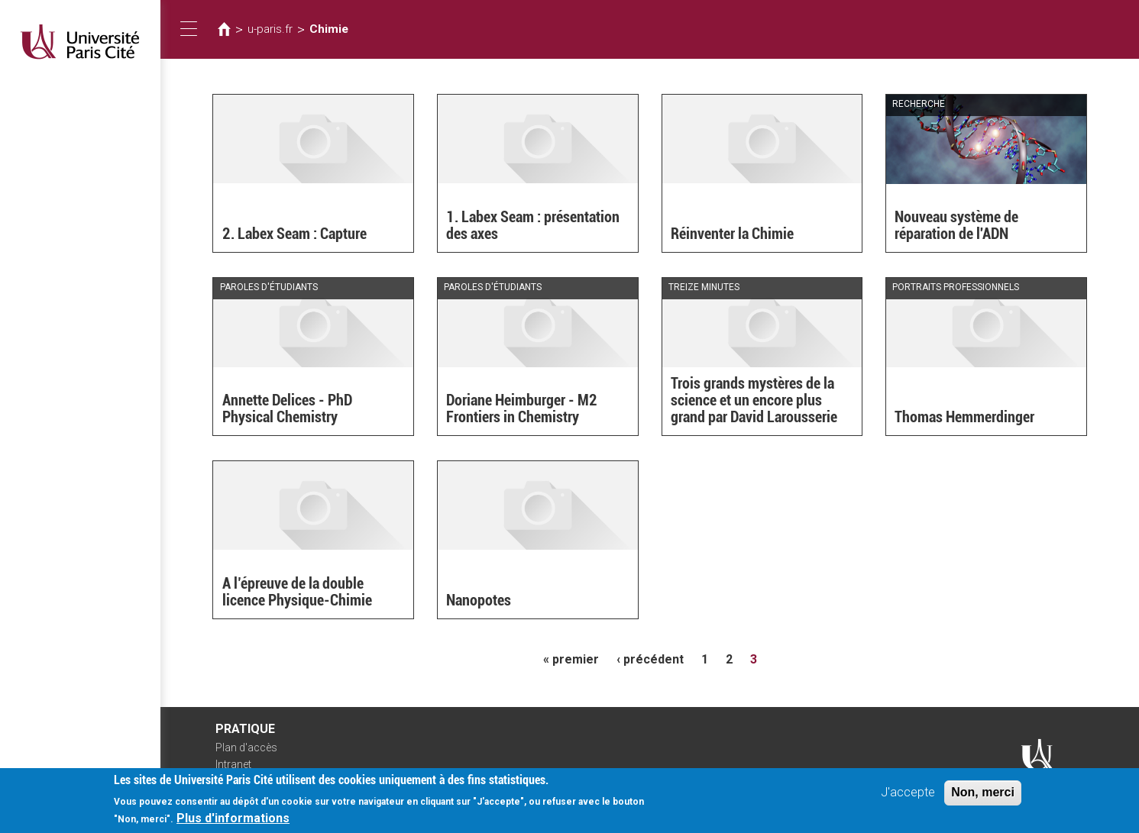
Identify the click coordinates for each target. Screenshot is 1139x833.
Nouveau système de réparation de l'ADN (956, 225)
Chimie (328, 29)
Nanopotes (478, 600)
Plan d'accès (246, 747)
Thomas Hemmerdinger (964, 417)
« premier (571, 659)
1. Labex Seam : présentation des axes (533, 225)
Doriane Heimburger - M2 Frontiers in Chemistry (521, 408)
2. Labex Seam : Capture (294, 233)
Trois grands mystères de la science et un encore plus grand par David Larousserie (754, 400)
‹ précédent (650, 659)
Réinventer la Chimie (732, 233)
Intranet (233, 764)
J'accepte (908, 799)
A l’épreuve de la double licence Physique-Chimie (297, 591)
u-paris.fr (270, 29)
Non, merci (982, 799)
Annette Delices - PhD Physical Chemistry (287, 408)
